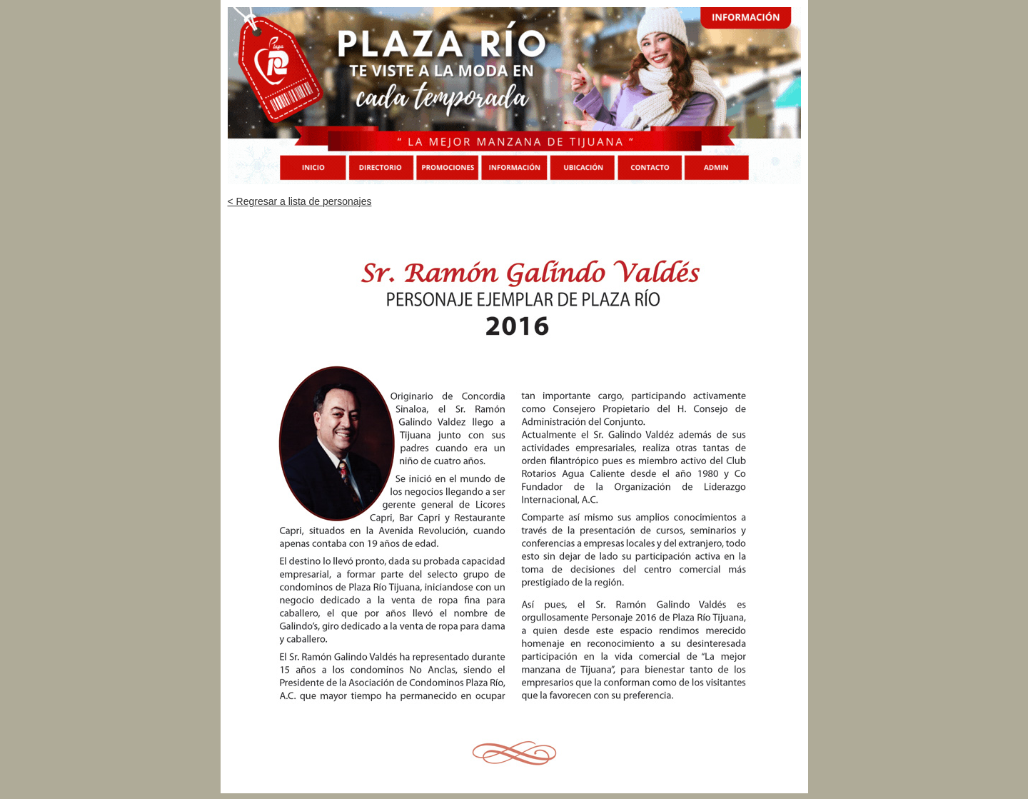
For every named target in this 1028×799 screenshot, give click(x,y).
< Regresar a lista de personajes (300, 201)
